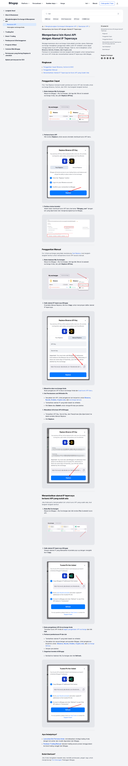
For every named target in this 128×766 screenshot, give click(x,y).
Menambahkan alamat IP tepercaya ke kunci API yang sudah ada (111, 42)
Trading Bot (8, 32)
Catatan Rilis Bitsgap (11, 49)
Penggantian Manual (50, 70)
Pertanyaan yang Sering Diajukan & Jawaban (16, 54)
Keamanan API (83, 26)
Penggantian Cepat (107, 36)
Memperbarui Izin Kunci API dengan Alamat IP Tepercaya (112, 29)
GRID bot (47, 19)
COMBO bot (85, 19)
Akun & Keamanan (10, 15)
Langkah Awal (9, 11)
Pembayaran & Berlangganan (14, 40)
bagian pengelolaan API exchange (74, 629)
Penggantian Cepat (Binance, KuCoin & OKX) (58, 67)
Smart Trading (9, 36)
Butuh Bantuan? (106, 49)
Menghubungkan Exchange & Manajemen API (19, 20)
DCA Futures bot (66, 19)
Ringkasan (104, 33)
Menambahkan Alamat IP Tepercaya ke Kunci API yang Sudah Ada (66, 73)
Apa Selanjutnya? (106, 46)
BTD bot (76, 19)
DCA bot (55, 19)
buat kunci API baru (85, 390)
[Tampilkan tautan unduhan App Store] (117, 3)
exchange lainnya (75, 400)
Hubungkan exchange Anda (15, 27)
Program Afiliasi (10, 45)
